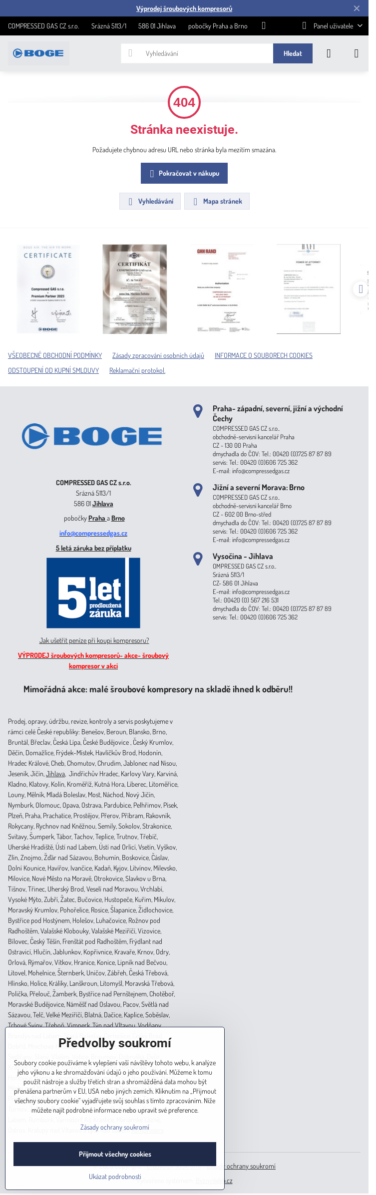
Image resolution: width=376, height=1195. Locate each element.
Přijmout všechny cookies (115, 1154)
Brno (118, 518)
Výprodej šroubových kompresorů (184, 8)
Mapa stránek (216, 202)
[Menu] (357, 53)
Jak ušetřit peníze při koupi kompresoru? (94, 640)
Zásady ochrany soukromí (241, 1166)
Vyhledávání (149, 202)
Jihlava (102, 503)
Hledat (293, 53)
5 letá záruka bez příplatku (93, 548)
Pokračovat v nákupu (183, 174)
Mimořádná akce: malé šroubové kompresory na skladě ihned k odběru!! (158, 688)
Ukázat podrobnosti (115, 1176)
